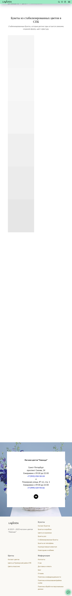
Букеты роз (42, 536)
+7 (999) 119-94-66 (36, 488)
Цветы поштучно (14, 566)
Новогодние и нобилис (46, 550)
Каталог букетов (44, 526)
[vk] (36, 496)
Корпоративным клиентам (47, 547)
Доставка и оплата (44, 566)
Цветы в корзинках (45, 533)
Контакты (41, 559)
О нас (40, 563)
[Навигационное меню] (69, 2)
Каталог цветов (13, 559)
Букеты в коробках (45, 529)
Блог (39, 570)
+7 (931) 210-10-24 (36, 476)
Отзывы (41, 573)
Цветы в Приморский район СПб (19, 563)
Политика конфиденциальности (49, 577)
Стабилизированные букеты (48, 540)
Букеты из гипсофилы (45, 543)
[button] (59, 2)
